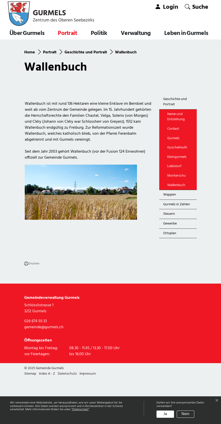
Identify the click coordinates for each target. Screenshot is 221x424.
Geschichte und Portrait (175, 147)
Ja (165, 414)
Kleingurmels (176, 203)
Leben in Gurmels (186, 33)
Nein (186, 414)
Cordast (173, 174)
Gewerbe (170, 269)
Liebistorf (174, 212)
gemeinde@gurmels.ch (44, 373)
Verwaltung (136, 33)
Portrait (67, 33)
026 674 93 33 (35, 367)
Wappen (169, 240)
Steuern (169, 260)
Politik (99, 33)
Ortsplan (169, 279)
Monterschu (176, 221)
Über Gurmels (27, 33)
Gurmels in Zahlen (176, 250)
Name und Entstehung (176, 162)
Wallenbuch (178, 232)
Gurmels (173, 184)
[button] (197, 7)
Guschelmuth (177, 193)
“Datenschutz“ (80, 409)
